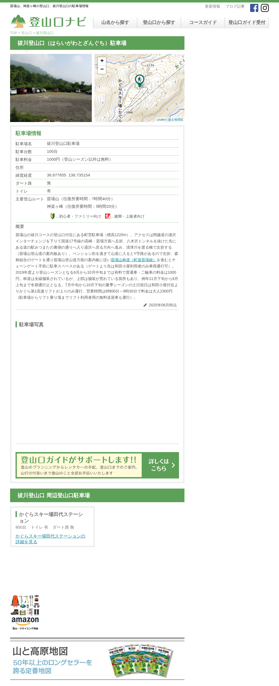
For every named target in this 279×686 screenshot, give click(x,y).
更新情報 (212, 6)
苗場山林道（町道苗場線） (134, 260)
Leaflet (161, 119)
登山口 (26, 33)
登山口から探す (159, 22)
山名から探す (115, 22)
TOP (13, 33)
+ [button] (102, 61)
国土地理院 (175, 119)
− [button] (102, 70)
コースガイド (203, 22)
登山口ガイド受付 (246, 22)
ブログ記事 (235, 6)
